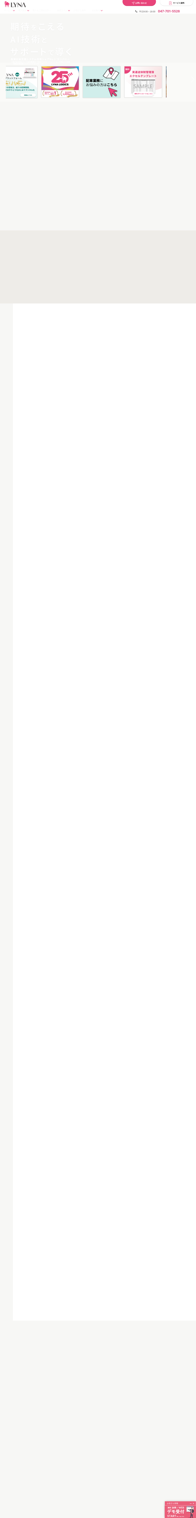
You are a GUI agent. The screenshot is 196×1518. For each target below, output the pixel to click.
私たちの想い (136, 1477)
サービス (11, 11)
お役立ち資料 (90, 11)
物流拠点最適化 (71, 1486)
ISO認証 (16, 1493)
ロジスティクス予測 (73, 1477)
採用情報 (134, 1481)
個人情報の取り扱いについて (25, 1489)
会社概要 (134, 1473)
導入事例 (27, 11)
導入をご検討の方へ (49, 11)
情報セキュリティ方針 (22, 1484)
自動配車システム (72, 1473)
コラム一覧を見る (98, 1242)
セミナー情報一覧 (165, 1479)
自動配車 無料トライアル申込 (170, 1485)
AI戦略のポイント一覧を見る (98, 1112)
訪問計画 (69, 1481)
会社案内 (108, 11)
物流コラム (71, 11)
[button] (3, 79)
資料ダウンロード (165, 1473)
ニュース (161, 1468)
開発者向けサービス (73, 1490)
